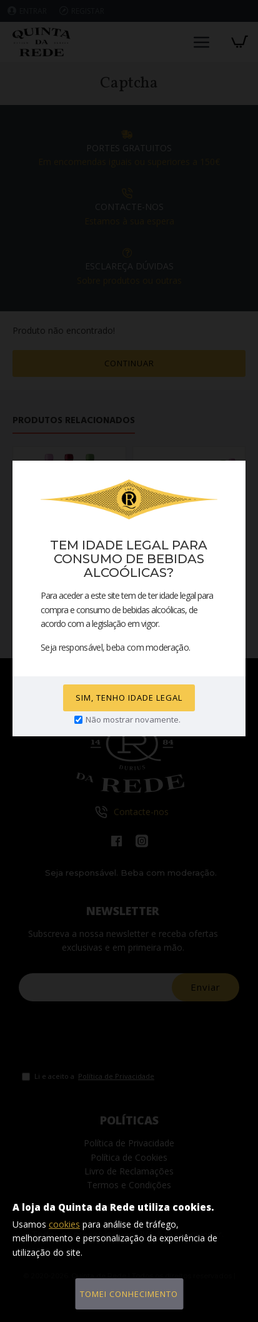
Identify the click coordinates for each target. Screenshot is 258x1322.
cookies (64, 1224)
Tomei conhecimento (129, 1293)
